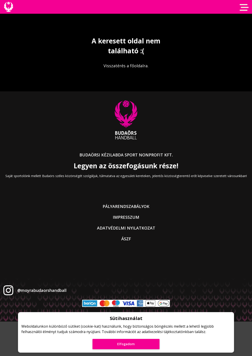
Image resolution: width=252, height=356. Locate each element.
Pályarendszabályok (126, 206)
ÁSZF (126, 238)
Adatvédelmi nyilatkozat (126, 228)
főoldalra (139, 65)
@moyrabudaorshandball (42, 290)
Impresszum (126, 217)
